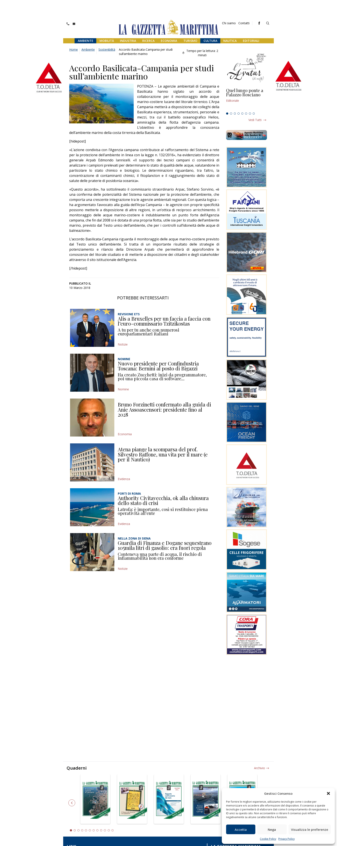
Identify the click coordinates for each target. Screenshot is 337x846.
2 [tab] (231, 113)
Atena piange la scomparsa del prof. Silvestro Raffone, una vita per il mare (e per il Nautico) (163, 454)
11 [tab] (109, 830)
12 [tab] (113, 830)
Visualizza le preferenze (309, 829)
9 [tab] (101, 830)
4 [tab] (238, 113)
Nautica (230, 41)
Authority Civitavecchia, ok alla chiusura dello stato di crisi (163, 500)
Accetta (241, 829)
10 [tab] (105, 830)
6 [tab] (246, 113)
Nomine (123, 389)
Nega (272, 829)
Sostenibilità (106, 49)
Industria (128, 41)
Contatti (244, 23)
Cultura (210, 41)
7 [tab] (250, 113)
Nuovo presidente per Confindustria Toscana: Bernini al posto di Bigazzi (158, 366)
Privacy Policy (286, 839)
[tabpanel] (246, 99)
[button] (328, 793)
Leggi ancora (246, 99)
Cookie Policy (268, 839)
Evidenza (124, 479)
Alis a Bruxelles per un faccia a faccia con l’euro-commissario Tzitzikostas (164, 321)
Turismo (190, 41)
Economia (169, 41)
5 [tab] (242, 113)
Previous (71, 802)
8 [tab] (254, 113)
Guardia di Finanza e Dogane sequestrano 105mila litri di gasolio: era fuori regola (164, 545)
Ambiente (85, 41)
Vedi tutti (255, 120)
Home (73, 49)
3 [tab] (235, 113)
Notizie (123, 344)
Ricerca (148, 41)
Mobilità (107, 41)
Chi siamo (229, 23)
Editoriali (251, 41)
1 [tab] (227, 113)
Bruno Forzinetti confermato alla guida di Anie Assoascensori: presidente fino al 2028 (164, 409)
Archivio (259, 768)
